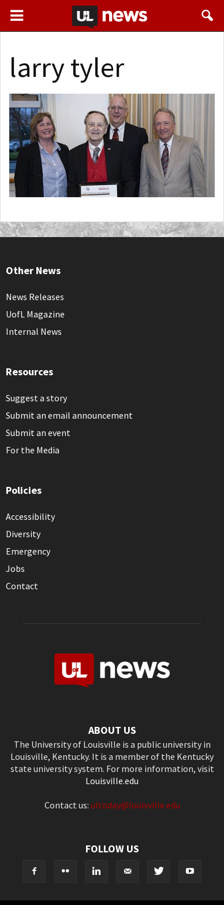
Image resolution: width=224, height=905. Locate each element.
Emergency (28, 551)
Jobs (15, 568)
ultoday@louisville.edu (135, 805)
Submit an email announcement (69, 415)
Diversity (23, 534)
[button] (208, 15)
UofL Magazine (35, 314)
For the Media (32, 450)
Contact (22, 586)
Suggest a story (36, 398)
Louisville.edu (112, 780)
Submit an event (38, 432)
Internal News (34, 331)
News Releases (35, 296)
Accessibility (30, 516)
